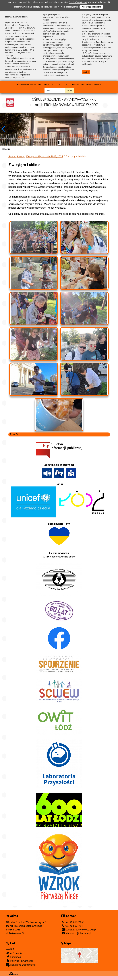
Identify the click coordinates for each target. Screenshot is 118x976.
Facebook (13, 957)
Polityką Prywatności (78, 2)
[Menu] (59, 149)
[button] (4, 129)
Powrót (14, 434)
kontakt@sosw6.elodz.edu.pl (78, 929)
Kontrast (75, 84)
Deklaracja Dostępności (20, 965)
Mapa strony (35, 84)
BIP (10, 949)
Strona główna (23, 84)
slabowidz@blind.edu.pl (76, 933)
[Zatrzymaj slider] (59, 142)
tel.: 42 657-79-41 (73, 922)
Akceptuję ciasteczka (91, 7)
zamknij (86, 72)
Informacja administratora (91, 84)
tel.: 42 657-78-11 (73, 925)
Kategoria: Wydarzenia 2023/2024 (44, 156)
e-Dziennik (14, 953)
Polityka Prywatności (19, 960)
